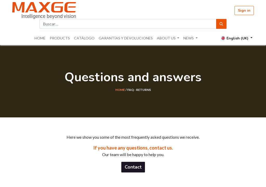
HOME (120, 90)
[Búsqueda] (221, 24)
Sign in (244, 10)
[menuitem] (40, 38)
